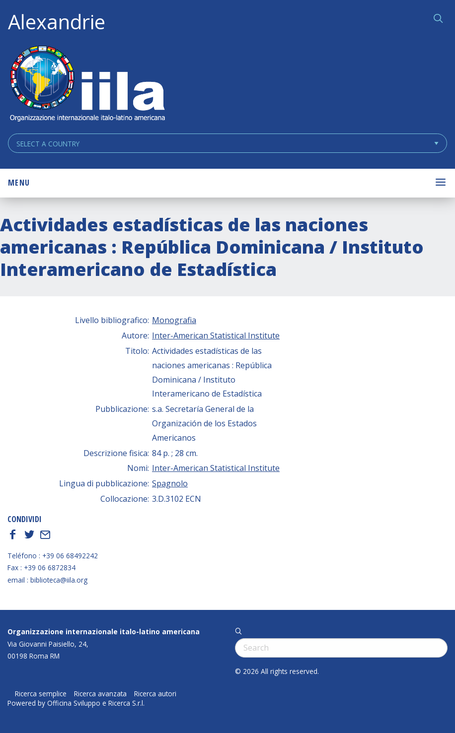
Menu (19, 182)
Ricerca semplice (41, 693)
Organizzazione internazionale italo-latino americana (103, 631)
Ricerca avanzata (100, 693)
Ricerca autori (155, 693)
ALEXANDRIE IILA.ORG (87, 85)
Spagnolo (170, 483)
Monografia (174, 320)
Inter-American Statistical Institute (216, 335)
